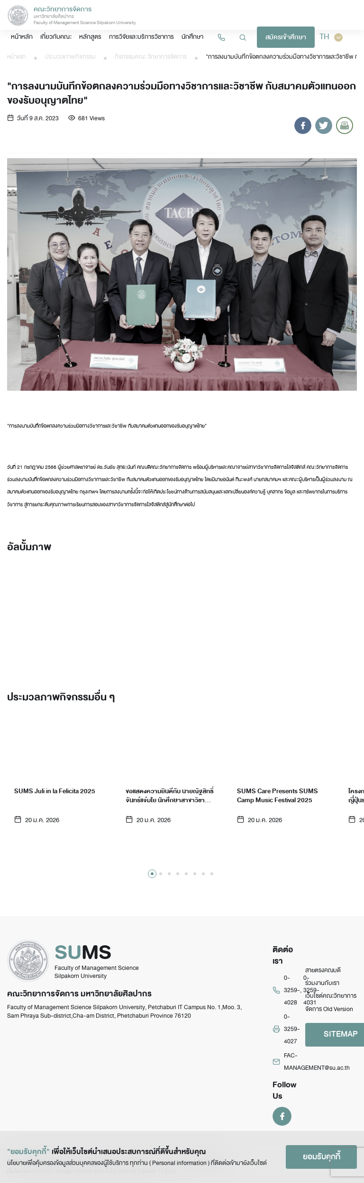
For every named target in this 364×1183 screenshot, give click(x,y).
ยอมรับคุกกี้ (321, 1156)
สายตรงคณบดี (323, 970)
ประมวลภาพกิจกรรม (70, 57)
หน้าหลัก (22, 37)
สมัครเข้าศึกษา (285, 37)
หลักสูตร (90, 37)
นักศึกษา (192, 37)
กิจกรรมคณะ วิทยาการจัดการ (151, 57)
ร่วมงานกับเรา (322, 983)
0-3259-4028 (292, 990)
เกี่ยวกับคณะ (56, 37)
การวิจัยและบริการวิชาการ (141, 37)
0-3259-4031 (311, 990)
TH (331, 37)
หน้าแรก (16, 57)
